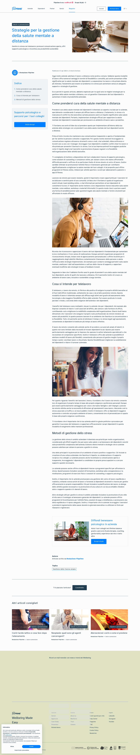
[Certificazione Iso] (113, 748)
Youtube (111, 722)
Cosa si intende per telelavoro (27, 96)
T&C (91, 724)
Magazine (93, 722)
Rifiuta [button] (12, 746)
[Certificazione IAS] (122, 748)
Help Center (93, 719)
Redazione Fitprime (75, 559)
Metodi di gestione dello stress (28, 99)
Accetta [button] (31, 746)
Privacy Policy (94, 727)
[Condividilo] (79, 587)
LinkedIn (112, 716)
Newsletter (93, 733)
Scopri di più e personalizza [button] (22, 750)
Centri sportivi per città (97, 716)
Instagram (112, 719)
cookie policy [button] (9, 735)
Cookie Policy (94, 730)
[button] (101, 9)
